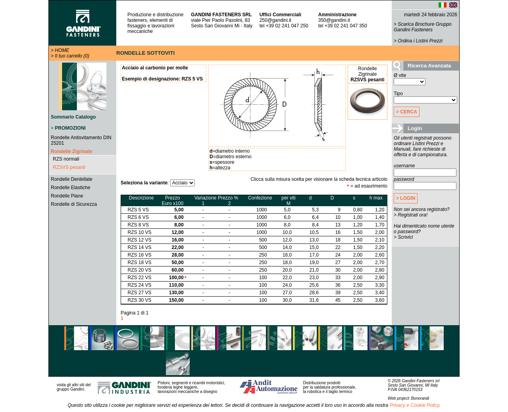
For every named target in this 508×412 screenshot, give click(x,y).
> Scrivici (403, 237)
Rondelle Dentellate (71, 179)
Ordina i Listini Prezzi (420, 41)
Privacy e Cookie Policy (414, 405)
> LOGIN (405, 198)
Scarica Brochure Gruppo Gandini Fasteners (423, 27)
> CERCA (406, 112)
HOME (62, 50)
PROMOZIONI (70, 128)
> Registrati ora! (410, 215)
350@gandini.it (334, 20)
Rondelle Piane (67, 196)
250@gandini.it (275, 20)
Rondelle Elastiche (70, 187)
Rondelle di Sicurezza (74, 204)
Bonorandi (420, 398)
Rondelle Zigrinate (71, 151)
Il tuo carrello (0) (72, 56)
